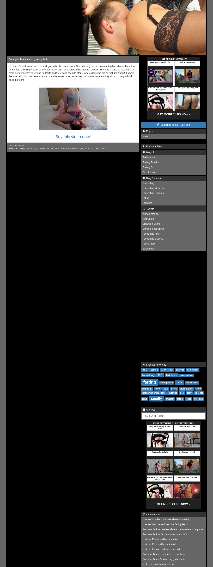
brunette (180, 370)
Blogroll (148, 152)
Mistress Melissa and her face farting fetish (165, 524)
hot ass (95, 148)
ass (144, 369)
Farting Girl (148, 167)
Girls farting (149, 172)
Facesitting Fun (151, 233)
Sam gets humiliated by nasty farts (28, 59)
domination (192, 370)
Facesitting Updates (153, 193)
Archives (149, 409)
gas (166, 388)
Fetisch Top (149, 243)
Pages (148, 131)
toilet (188, 399)
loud (199, 389)
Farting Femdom (151, 162)
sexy (189, 393)
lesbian (66, 148)
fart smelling (186, 375)
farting (22, 148)
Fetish (146, 198)
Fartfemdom (149, 157)
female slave (192, 383)
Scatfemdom (149, 248)
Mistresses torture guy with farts (160, 564)
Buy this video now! (73, 136)
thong (180, 399)
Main (145, 136)
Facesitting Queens (153, 238)
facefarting (30, 148)
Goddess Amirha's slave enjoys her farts (164, 559)
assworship (167, 370)
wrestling (198, 399)
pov (182, 393)
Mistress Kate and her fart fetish (160, 544)
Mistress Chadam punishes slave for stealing (166, 519)
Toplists (148, 209)
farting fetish (166, 383)
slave (144, 399)
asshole (154, 370)
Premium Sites (152, 146)
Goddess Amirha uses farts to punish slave (165, 554)
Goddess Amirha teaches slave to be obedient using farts (173, 529)
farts (179, 382)
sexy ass (199, 393)
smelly (156, 398)
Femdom (147, 203)
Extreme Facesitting (153, 228)
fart (160, 375)
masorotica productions (154, 393)
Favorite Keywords (154, 364)
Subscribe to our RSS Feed (173, 124)
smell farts (86, 148)
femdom (50, 148)
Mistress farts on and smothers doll (161, 549)
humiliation (75, 148)
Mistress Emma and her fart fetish (160, 539)
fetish (157, 389)
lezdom (58, 148)
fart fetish (171, 375)
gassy (174, 389)
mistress (173, 393)
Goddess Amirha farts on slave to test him (165, 534)
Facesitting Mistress (153, 188)
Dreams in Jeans (152, 223)
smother (103, 148)
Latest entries (152, 514)
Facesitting (148, 183)
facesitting (41, 148)
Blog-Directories (153, 178)
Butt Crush (148, 218)
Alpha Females (151, 214)
